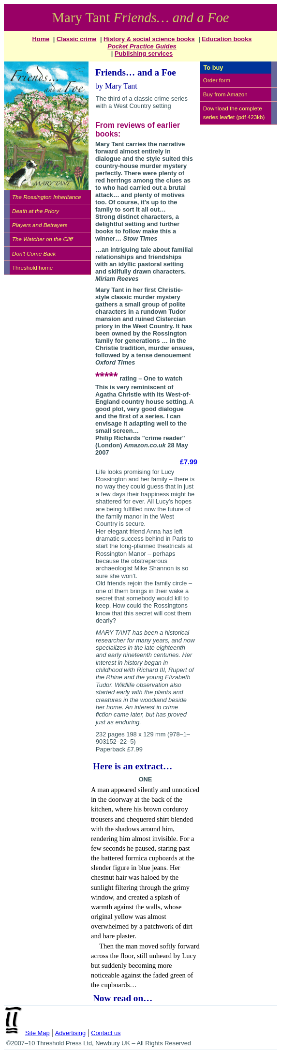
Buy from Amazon (225, 94)
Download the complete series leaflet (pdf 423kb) (234, 112)
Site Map (37, 1033)
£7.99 (188, 462)
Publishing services (144, 53)
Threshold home (32, 267)
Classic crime (77, 39)
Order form (216, 80)
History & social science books (149, 39)
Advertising (70, 1033)
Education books (226, 39)
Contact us (105, 1033)
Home (41, 39)
